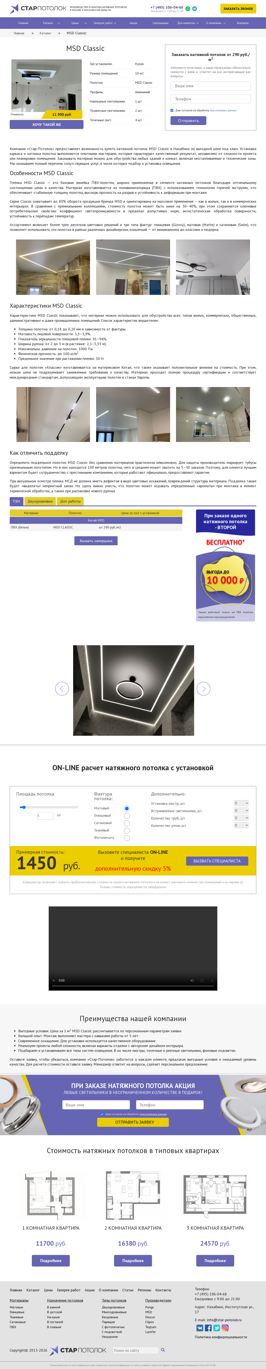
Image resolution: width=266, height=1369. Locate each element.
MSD (148, 1312)
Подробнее (51, 1260)
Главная (23, 23)
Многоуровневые (114, 1312)
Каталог (48, 23)
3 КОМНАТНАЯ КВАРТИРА (215, 1228)
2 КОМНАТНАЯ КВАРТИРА (133, 1228)
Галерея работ (103, 23)
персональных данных (223, 110)
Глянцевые (17, 1312)
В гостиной (55, 1322)
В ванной (53, 1307)
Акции (133, 23)
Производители (158, 1300)
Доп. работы (70, 501)
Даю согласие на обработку (205, 110)
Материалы (19, 1300)
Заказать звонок (238, 9)
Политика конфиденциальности (221, 1336)
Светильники (160, 23)
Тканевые (16, 1317)
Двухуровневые (40, 501)
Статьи (127, 1290)
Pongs (149, 1307)
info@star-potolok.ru (224, 1319)
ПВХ (16, 501)
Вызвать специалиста (217, 861)
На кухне (53, 1317)
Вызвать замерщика (96, 540)
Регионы (144, 1290)
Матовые (16, 1307)
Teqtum (150, 1327)
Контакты (243, 23)
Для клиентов (186, 23)
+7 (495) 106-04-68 (166, 7)
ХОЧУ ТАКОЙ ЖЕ (46, 124)
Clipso (149, 1322)
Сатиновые (18, 1322)
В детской (54, 1312)
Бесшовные (110, 1317)
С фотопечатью (113, 1327)
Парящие (108, 1322)
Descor (150, 1317)
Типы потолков (114, 1300)
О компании (213, 23)
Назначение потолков (65, 1300)
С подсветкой (112, 1332)
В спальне (54, 1327)
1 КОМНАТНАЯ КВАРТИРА (50, 1228)
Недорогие (110, 1336)
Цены (75, 23)
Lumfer (150, 1332)
